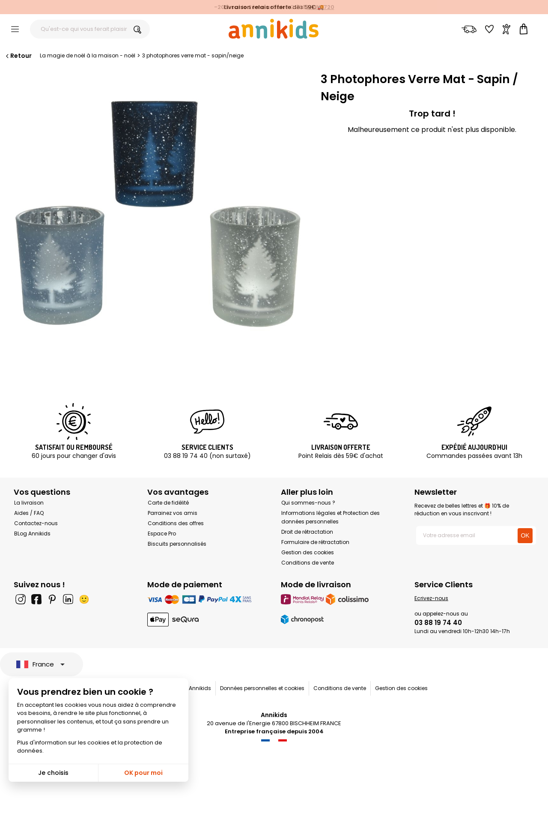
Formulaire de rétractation (315, 542)
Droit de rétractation (307, 531)
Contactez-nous (36, 523)
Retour (18, 55)
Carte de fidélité (168, 502)
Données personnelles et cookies (262, 688)
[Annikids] (274, 29)
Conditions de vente (307, 562)
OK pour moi (143, 772)
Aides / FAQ (29, 513)
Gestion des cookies (307, 552)
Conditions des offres (176, 523)
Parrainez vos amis (172, 513)
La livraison (29, 502)
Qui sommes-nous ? (308, 502)
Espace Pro (162, 533)
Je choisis (53, 772)
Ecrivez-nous (431, 598)
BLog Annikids (32, 533)
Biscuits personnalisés (177, 543)
